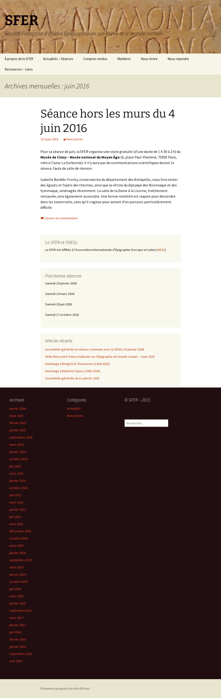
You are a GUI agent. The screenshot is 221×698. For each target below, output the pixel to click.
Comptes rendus (95, 59)
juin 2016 (15, 632)
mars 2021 (16, 524)
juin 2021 (15, 517)
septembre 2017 (20, 610)
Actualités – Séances (58, 59)
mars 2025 (16, 416)
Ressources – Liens (19, 69)
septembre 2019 (20, 560)
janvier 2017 (17, 625)
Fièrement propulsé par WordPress (65, 688)
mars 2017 (16, 618)
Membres (124, 59)
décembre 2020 (20, 531)
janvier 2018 (17, 603)
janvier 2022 (17, 509)
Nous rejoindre (178, 59)
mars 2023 (16, 473)
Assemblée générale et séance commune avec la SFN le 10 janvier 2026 (94, 349)
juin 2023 (15, 466)
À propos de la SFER (19, 59)
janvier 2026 (17, 408)
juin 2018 (15, 589)
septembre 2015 (20, 654)
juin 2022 (15, 495)
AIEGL (161, 250)
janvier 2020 (17, 553)
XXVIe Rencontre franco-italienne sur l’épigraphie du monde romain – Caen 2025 (100, 356)
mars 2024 (16, 444)
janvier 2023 (17, 481)
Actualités (74, 408)
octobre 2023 (18, 459)
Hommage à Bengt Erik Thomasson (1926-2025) (77, 364)
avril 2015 (15, 661)
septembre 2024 (20, 437)
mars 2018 (16, 596)
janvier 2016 (17, 646)
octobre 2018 (18, 582)
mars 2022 (16, 502)
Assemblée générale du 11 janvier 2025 (72, 378)
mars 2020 (16, 545)
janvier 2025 (17, 430)
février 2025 (17, 423)
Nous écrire (149, 59)
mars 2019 (16, 567)
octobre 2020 (18, 538)
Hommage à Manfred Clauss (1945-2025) (72, 371)
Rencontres (75, 139)
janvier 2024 (17, 452)
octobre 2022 (18, 488)
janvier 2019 (17, 574)
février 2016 (17, 639)
